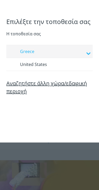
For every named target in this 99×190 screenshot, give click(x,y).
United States (28, 64)
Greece (50, 52)
